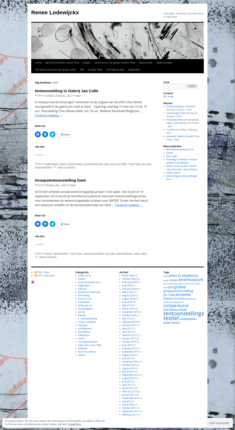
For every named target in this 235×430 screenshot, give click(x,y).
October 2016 (129, 341)
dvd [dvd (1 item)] (165, 287)
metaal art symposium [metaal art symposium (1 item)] (173, 302)
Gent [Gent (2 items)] (170, 287)
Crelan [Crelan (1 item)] (197, 283)
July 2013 (126, 381)
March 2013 (128, 388)
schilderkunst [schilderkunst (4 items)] (176, 305)
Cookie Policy (74, 424)
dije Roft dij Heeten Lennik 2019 (62, 62)
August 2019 (128, 298)
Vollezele (82, 348)
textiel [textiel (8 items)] (171, 318)
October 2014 (129, 365)
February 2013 (129, 391)
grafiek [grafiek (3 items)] (180, 286)
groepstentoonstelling (93, 253)
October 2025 (129, 278)
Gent (138, 164)
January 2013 (129, 394)
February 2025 (129, 282)
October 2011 (129, 408)
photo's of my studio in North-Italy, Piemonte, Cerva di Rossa (182, 167)
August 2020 (128, 295)
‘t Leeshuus (172, 129)
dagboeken (84, 285)
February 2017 (129, 335)
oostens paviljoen (87, 321)
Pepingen (83, 325)
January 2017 (129, 338)
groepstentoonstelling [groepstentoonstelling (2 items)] (178, 291)
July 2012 (126, 401)
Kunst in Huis (85, 298)
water (143, 253)
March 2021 (128, 292)
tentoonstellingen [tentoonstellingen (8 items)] (185, 313)
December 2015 (130, 351)
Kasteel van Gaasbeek (89, 292)
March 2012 (128, 404)
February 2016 (129, 348)
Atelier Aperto (173, 172)
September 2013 (130, 374)
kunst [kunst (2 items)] (181, 298)
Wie (82, 69)
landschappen (51, 164)
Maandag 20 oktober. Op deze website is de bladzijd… (181, 161)
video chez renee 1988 (115, 164)
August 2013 (128, 378)
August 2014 (128, 368)
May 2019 (127, 305)
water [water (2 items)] (167, 323)
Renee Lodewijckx (55, 12)
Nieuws (63, 164)
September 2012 (130, 398)
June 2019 (127, 302)
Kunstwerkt (84, 302)
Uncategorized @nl (93, 164)
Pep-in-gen (171, 156)
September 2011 (130, 411)
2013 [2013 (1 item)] (165, 276)
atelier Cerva (84, 275)
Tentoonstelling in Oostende (180, 106)
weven (81, 355)
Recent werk (145, 62)
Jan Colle (146, 164)
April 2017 (127, 331)
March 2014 (128, 371)
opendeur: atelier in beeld (179, 136)
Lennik (81, 312)
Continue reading (48, 115)
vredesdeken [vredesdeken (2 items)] (188, 319)
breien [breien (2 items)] (174, 280)
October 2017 (129, 325)
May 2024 (127, 285)
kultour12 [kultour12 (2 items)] (169, 298)
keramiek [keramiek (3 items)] (183, 294)
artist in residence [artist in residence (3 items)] (183, 275)
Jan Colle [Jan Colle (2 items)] (169, 295)
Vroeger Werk (95, 69)
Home (38, 62)
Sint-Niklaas (84, 331)
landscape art (85, 305)
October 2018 (129, 315)
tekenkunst (84, 335)
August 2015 (128, 355)
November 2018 (130, 312)
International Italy (115, 69)
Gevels (169, 152)
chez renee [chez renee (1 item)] (189, 283)
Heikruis (82, 288)
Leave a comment (66, 167)
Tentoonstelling (75, 164)
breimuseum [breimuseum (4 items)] (191, 279)
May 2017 (127, 328)
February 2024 (129, 288)
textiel (137, 253)
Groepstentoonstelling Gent (60, 180)
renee (78, 95)
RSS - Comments (46, 275)
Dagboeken (134, 69)
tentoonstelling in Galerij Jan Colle (66, 91)
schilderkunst (85, 328)
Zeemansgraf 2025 (175, 113)
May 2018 (127, 318)
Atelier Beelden (164, 62)
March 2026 (128, 275)
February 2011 (129, 414)
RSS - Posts (43, 272)
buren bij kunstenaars (89, 282)
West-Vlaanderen (87, 351)
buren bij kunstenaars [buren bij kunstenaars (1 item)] (173, 283)
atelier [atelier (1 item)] (166, 280)
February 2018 (129, 321)
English (87, 62)
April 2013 (127, 384)
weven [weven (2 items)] (176, 323)
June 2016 (127, 345)
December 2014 (130, 361)
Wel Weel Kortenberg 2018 (180, 149)
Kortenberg (84, 295)
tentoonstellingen (43, 167)
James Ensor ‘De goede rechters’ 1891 (114, 62)
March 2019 (128, 308)
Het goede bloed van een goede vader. (55, 69)
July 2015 (126, 358)
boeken (82, 278)
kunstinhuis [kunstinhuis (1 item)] (190, 299)
